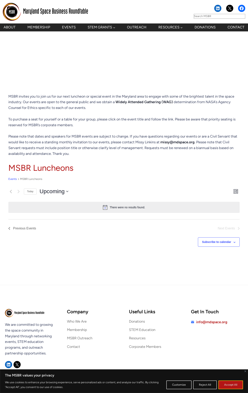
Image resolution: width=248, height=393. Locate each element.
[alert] (124, 207)
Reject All (205, 384)
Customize (179, 384)
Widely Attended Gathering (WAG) (144, 102)
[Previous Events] (10, 191)
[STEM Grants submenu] (114, 27)
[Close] (245, 371)
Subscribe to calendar (216, 242)
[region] (124, 381)
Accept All (230, 384)
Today (30, 191)
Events (12, 179)
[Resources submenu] (181, 27)
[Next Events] (18, 191)
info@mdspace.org (211, 322)
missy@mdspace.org (177, 142)
